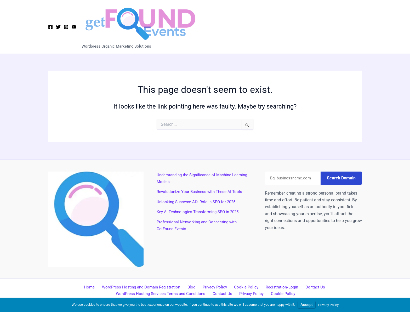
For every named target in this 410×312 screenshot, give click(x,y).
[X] (58, 27)
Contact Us (310, 286)
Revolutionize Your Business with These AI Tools (201, 191)
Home (93, 286)
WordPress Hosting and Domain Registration (144, 286)
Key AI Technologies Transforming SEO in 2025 (200, 211)
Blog (194, 286)
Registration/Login (278, 286)
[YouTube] (74, 27)
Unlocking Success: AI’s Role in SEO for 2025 (198, 201)
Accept (306, 304)
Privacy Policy (215, 286)
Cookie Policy (244, 286)
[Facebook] (50, 27)
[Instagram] (66, 27)
